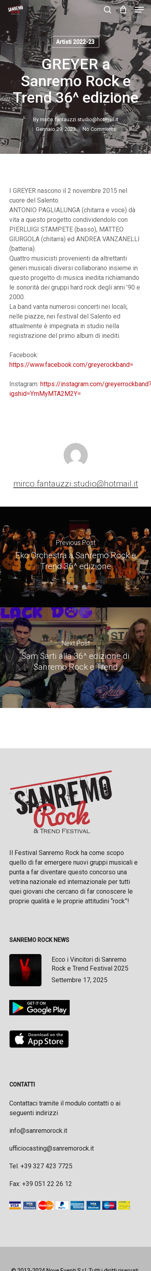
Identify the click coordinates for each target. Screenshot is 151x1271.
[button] (139, 10)
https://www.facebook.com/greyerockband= (71, 364)
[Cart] (123, 9)
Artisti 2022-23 (75, 42)
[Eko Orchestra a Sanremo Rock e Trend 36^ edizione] (75, 557)
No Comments (99, 129)
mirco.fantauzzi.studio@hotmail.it (79, 119)
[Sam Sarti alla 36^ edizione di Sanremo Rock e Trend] (75, 657)
